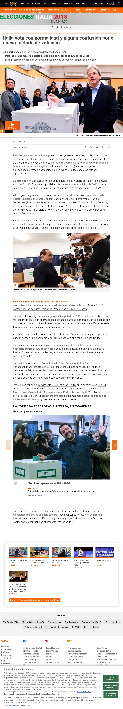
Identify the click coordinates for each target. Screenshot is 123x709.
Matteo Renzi (101, 392)
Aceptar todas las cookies (110, 678)
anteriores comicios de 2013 (81, 184)
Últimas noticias (90, 627)
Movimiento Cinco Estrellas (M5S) (57, 385)
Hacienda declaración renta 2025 (63, 627)
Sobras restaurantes (34, 627)
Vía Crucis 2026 (10, 622)
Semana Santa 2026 (91, 622)
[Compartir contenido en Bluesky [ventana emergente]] (97, 146)
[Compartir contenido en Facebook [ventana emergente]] (85, 146)
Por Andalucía (71, 622)
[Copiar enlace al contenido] (108, 146)
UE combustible (112, 622)
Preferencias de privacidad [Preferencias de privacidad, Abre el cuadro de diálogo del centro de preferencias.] (110, 694)
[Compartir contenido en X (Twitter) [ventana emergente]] (91, 146)
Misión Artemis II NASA (33, 622)
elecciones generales (63, 155)
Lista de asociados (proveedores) (17, 705)
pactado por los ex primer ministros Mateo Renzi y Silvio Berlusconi (50, 309)
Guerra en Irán (54, 622)
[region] (61, 687)
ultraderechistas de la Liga (39, 366)
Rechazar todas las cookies (111, 686)
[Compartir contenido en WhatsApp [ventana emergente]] (103, 146)
